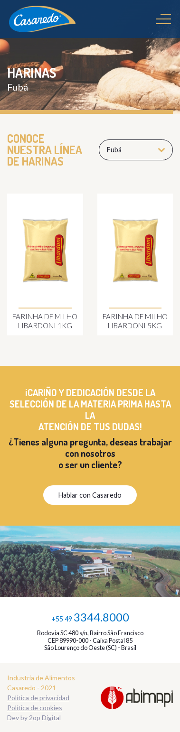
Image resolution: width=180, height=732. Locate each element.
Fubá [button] (136, 150)
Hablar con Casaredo (90, 495)
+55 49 (90, 617)
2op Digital (45, 717)
